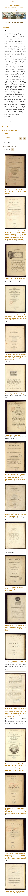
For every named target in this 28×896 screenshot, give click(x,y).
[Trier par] (10, 146)
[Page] (4, 142)
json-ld (12, 130)
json (9, 130)
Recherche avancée (6, 137)
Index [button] (8, 10)
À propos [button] (16, 10)
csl (6, 130)
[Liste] (24, 138)
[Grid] (20, 138)
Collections (17, 5)
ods (16, 130)
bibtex (3, 130)
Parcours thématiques (10, 8)
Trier (12, 149)
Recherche (21, 8)
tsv (18, 130)
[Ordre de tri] (6, 149)
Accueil (10, 5)
